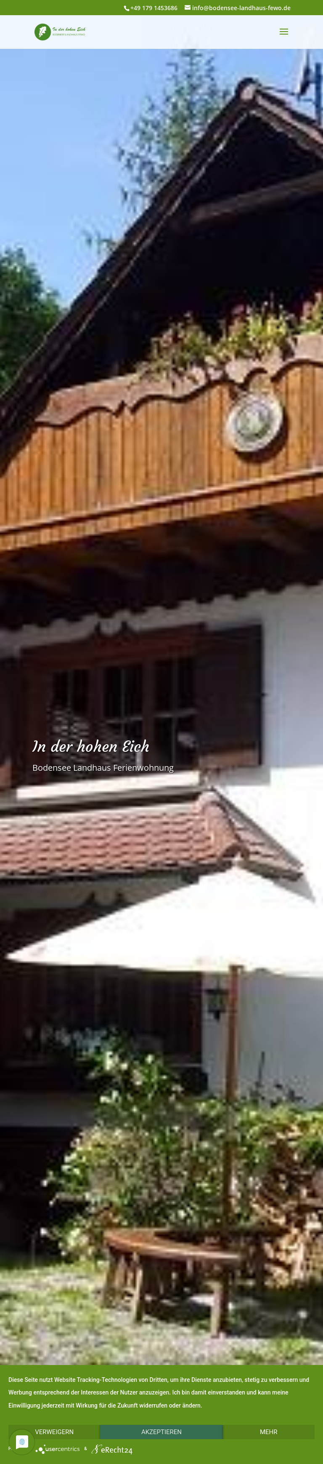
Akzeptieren (161, 1432)
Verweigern (54, 1432)
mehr (269, 1432)
